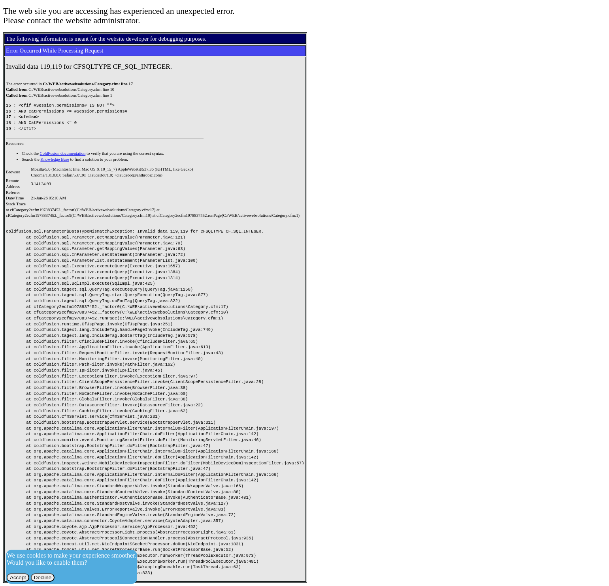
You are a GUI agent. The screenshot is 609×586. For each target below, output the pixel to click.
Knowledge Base (54, 159)
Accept (18, 577)
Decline (42, 577)
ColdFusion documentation (63, 153)
